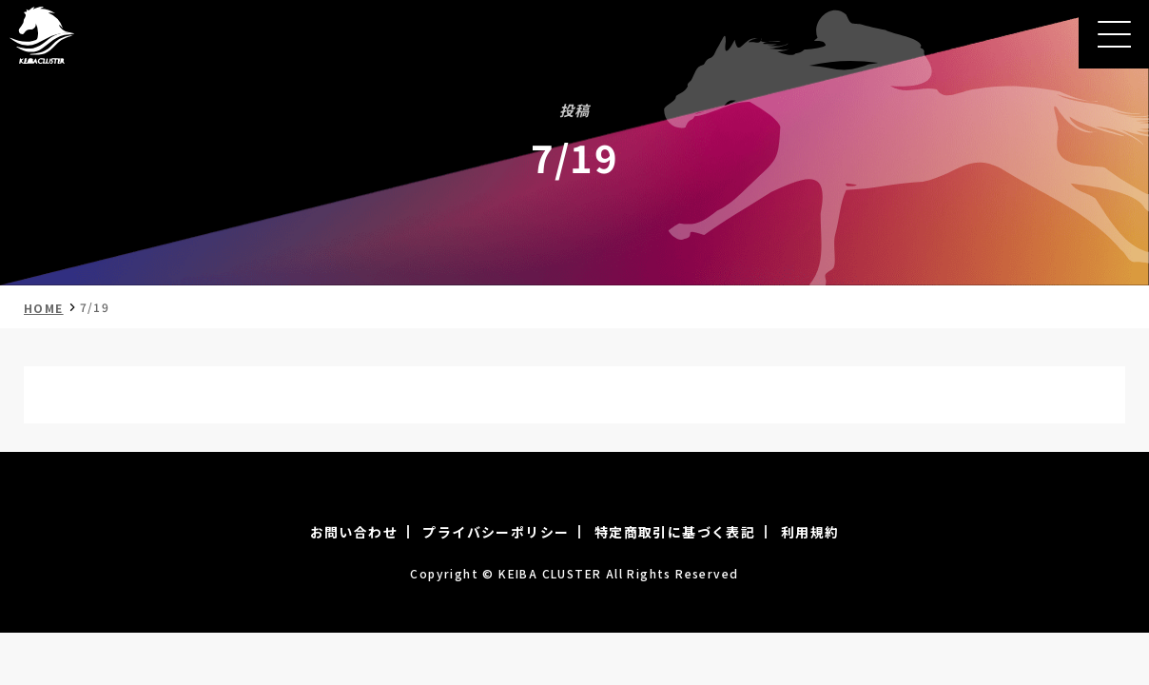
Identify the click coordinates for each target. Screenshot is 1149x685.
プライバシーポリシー (495, 531)
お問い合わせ (354, 531)
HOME (44, 308)
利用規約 (810, 531)
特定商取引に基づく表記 (674, 531)
